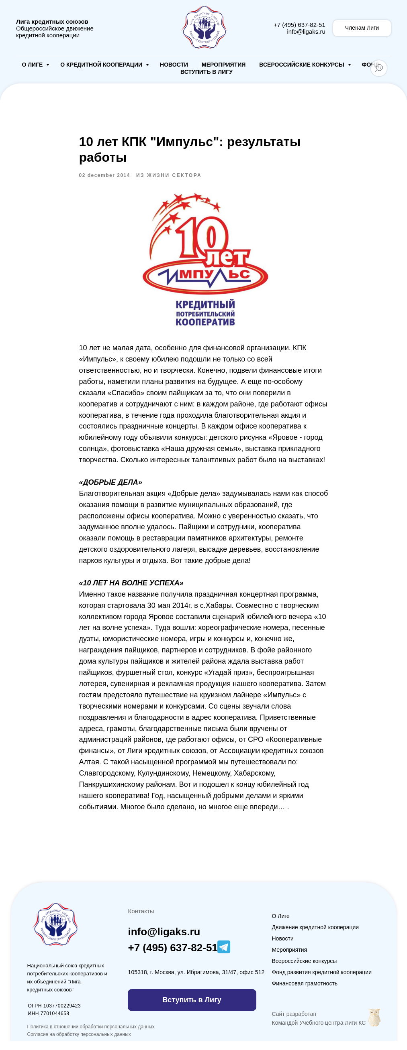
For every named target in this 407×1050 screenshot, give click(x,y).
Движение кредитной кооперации (315, 936)
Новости (174, 64)
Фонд (370, 64)
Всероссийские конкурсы (302, 64)
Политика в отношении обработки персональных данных (91, 1036)
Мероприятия (223, 64)
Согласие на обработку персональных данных (79, 1043)
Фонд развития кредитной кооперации (322, 981)
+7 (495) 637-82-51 (299, 24)
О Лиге (33, 64)
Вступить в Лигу (206, 72)
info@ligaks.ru (306, 31)
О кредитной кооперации (102, 64)
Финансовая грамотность (305, 992)
